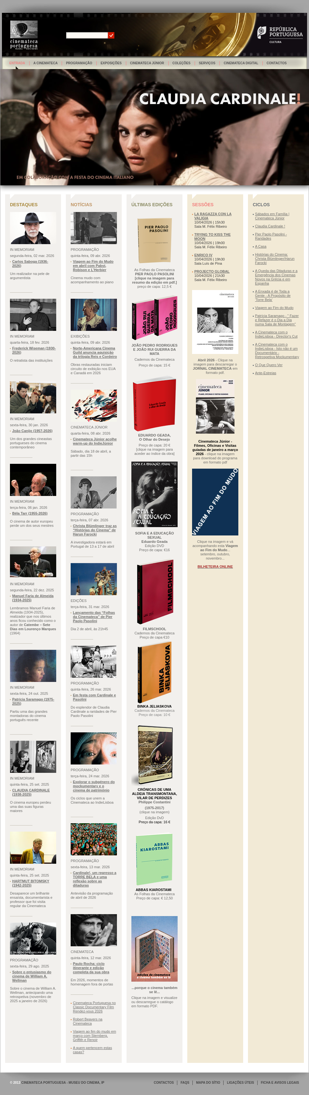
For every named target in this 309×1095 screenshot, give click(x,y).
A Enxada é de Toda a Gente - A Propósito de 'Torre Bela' (273, 295)
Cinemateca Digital (241, 63)
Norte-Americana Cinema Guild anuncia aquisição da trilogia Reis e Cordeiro (95, 352)
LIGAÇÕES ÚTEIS (240, 1082)
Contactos (277, 63)
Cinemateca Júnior (147, 63)
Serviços (207, 63)
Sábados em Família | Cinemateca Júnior (272, 216)
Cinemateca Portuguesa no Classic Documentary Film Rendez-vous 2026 (94, 1007)
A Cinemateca (45, 63)
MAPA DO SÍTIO (208, 1082)
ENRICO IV (203, 255)
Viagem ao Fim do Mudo (274, 308)
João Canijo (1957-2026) (32, 431)
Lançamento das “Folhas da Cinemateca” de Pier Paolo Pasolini (94, 617)
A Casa (260, 246)
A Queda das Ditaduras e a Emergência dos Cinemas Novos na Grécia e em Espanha (276, 277)
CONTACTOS (164, 1082)
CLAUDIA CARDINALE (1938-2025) (31, 792)
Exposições (111, 63)
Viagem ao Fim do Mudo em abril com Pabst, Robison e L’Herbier (93, 266)
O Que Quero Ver (269, 365)
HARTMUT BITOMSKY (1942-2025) (30, 883)
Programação (79, 63)
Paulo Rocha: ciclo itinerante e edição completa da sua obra (91, 968)
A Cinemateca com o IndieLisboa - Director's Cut (276, 334)
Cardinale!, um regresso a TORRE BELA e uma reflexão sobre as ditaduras (94, 879)
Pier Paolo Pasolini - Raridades (271, 236)
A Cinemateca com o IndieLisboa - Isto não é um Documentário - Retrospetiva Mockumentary (277, 350)
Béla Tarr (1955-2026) (30, 513)
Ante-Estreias (265, 373)
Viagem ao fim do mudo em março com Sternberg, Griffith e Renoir (94, 1035)
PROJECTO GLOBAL (212, 271)
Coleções (181, 63)
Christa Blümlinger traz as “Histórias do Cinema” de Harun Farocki (95, 530)
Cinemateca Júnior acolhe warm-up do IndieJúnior (95, 441)
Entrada (17, 63)
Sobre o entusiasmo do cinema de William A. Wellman (31, 976)
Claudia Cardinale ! (270, 226)
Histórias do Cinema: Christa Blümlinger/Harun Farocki (275, 258)
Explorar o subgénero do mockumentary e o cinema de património (94, 786)
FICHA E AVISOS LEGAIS (280, 1082)
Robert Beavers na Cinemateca (87, 1021)
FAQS (185, 1082)
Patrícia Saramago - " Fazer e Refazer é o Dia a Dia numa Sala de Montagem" (277, 320)
